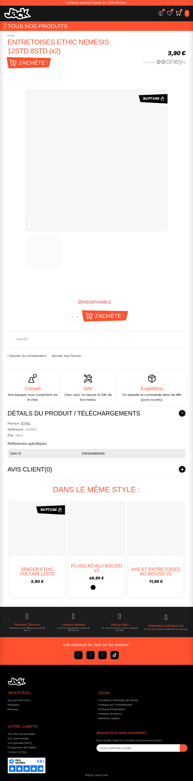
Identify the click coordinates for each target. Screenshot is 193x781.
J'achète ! (33, 63)
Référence (15, 429)
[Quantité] (72, 317)
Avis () (22, 339)
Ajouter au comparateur (28, 356)
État (11, 435)
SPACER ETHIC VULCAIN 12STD (37, 571)
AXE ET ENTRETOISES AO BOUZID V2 (155, 571)
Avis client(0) (30, 469)
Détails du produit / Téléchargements (74, 413)
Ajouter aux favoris (66, 356)
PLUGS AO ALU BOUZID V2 (96, 568)
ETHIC (11, 35)
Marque (13, 423)
